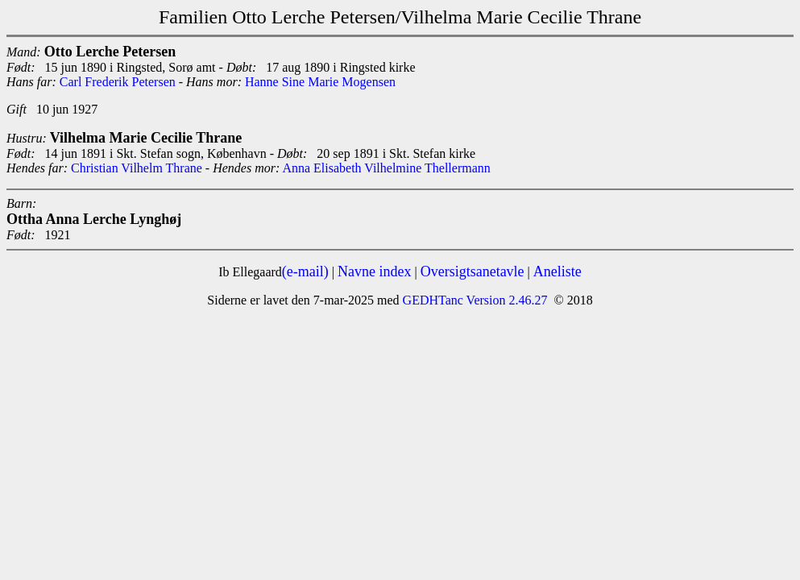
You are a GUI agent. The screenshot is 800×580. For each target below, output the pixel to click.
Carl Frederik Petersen (118, 82)
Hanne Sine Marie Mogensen (320, 82)
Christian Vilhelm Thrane (136, 168)
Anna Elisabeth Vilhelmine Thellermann (386, 168)
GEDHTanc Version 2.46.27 (474, 300)
